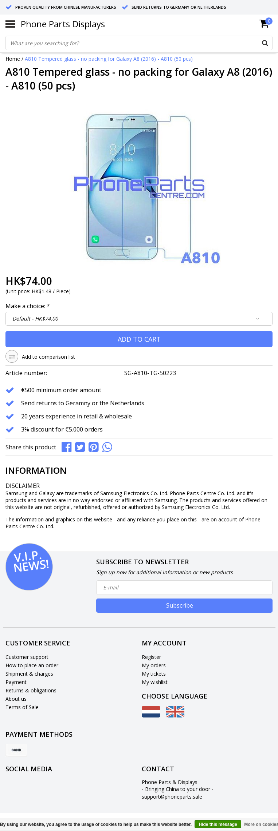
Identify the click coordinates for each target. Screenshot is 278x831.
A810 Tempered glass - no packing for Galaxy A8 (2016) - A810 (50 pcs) (109, 58)
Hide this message (218, 824)
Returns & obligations (30, 690)
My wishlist (155, 682)
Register (151, 656)
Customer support (26, 656)
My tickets (154, 673)
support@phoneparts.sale (172, 796)
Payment (16, 682)
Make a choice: (27, 306)
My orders (154, 665)
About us (16, 698)
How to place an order (31, 665)
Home (12, 58)
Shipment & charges (29, 673)
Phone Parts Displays (63, 24)
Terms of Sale (22, 707)
